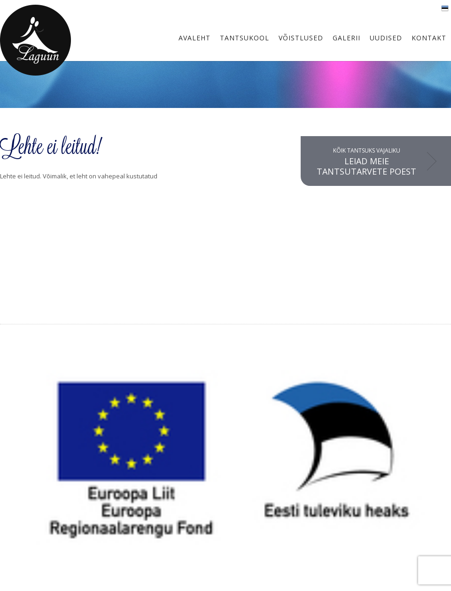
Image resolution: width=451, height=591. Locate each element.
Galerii (346, 37)
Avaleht (194, 37)
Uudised (386, 37)
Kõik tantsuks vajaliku (366, 161)
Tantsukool (244, 37)
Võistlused (301, 37)
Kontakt (429, 37)
